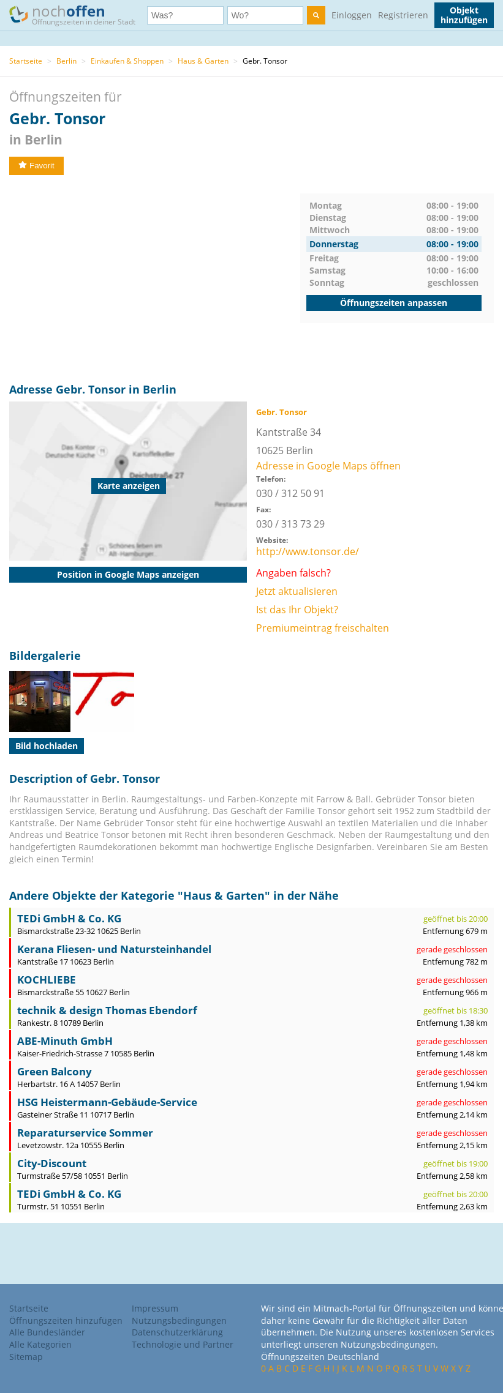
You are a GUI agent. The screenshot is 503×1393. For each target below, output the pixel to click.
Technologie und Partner (182, 1344)
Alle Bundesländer (47, 1332)
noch (78, 14)
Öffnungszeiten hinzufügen (66, 1320)
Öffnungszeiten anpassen (393, 302)
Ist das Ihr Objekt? (297, 609)
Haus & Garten (203, 61)
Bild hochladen (46, 746)
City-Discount (51, 1163)
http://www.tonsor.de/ (307, 551)
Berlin (66, 61)
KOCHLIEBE (46, 980)
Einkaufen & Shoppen (127, 61)
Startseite (25, 61)
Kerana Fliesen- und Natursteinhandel (114, 949)
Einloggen (351, 15)
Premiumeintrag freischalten (322, 628)
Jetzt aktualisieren (297, 591)
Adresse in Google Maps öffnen (328, 465)
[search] (316, 15)
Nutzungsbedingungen (179, 1320)
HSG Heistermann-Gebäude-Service (107, 1102)
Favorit (36, 165)
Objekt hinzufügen (464, 15)
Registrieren (403, 15)
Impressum (155, 1308)
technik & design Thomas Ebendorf (107, 1010)
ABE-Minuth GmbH (65, 1041)
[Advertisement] (154, 279)
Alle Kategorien (40, 1344)
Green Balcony (54, 1071)
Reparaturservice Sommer (85, 1133)
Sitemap (26, 1356)
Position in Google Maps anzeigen (128, 574)
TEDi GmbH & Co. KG (69, 918)
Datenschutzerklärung (177, 1332)
